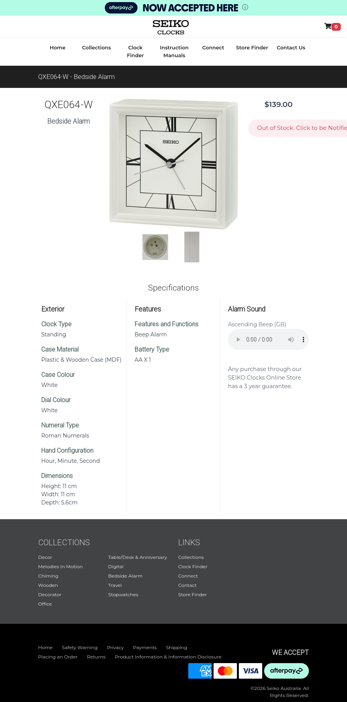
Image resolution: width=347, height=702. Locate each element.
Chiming (48, 576)
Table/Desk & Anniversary (137, 557)
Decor (45, 557)
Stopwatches (123, 594)
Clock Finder (135, 51)
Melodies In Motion (60, 566)
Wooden (48, 585)
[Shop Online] (334, 26)
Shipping (177, 647)
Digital (115, 566)
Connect (213, 47)
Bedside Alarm (125, 576)
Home (58, 47)
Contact (187, 585)
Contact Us (291, 47)
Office (45, 604)
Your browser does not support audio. (268, 339)
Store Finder (252, 47)
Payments (145, 647)
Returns (96, 657)
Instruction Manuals (174, 51)
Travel (115, 585)
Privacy (115, 647)
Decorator (49, 594)
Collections (96, 47)
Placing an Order (58, 657)
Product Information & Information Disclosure (168, 657)
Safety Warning (80, 647)
